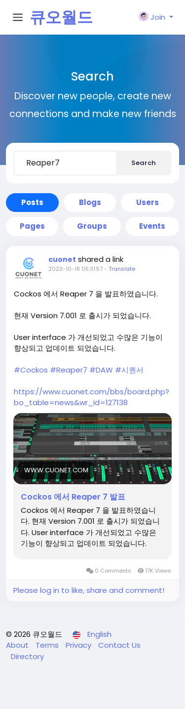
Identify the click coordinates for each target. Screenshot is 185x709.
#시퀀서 (129, 370)
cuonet (62, 259)
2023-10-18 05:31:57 (75, 269)
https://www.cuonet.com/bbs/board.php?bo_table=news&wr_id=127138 (91, 397)
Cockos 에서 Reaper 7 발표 (73, 497)
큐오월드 (61, 17)
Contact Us (119, 645)
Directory (27, 656)
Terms (48, 645)
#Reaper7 (68, 370)
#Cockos (31, 370)
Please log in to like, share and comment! (88, 590)
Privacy (79, 645)
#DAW (101, 370)
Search (143, 162)
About (18, 645)
